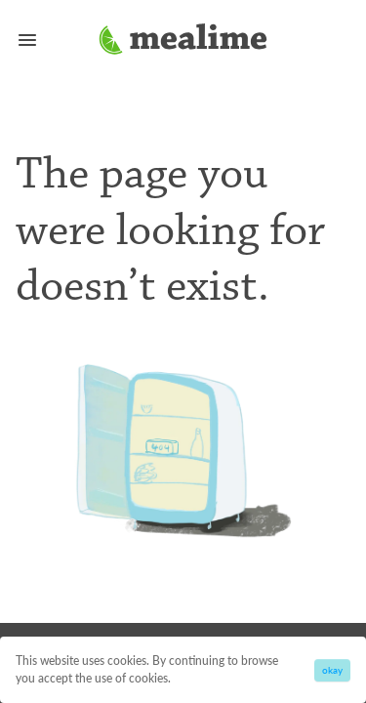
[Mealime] (183, 42)
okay (332, 670)
